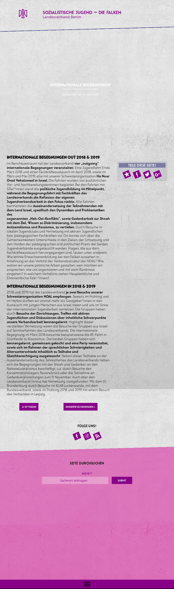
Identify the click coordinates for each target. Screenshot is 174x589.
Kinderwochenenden (80, 406)
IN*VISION (28, 406)
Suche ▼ (87, 473)
